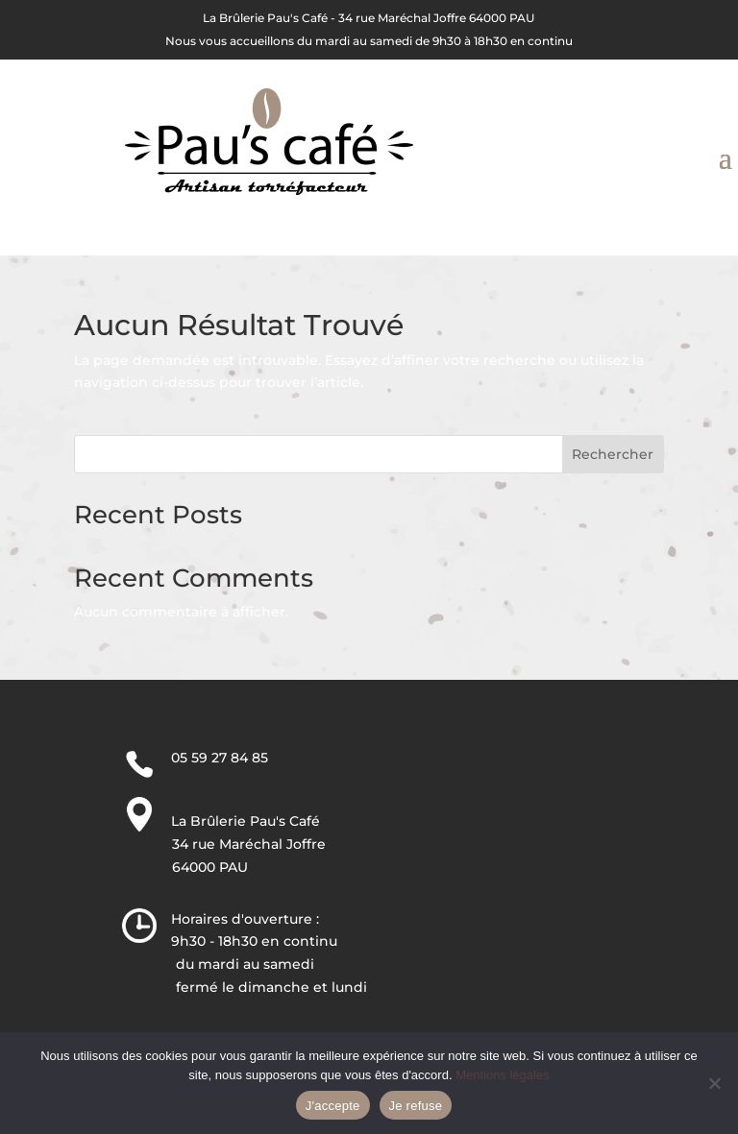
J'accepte (333, 1105)
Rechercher (612, 454)
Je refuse (416, 1105)
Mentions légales (502, 1075)
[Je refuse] (714, 1083)
